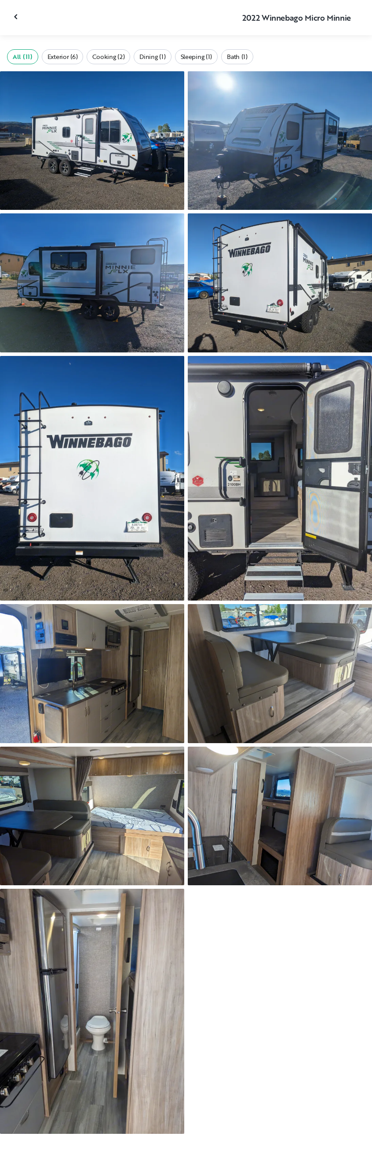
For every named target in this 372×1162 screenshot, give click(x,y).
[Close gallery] (16, 16)
